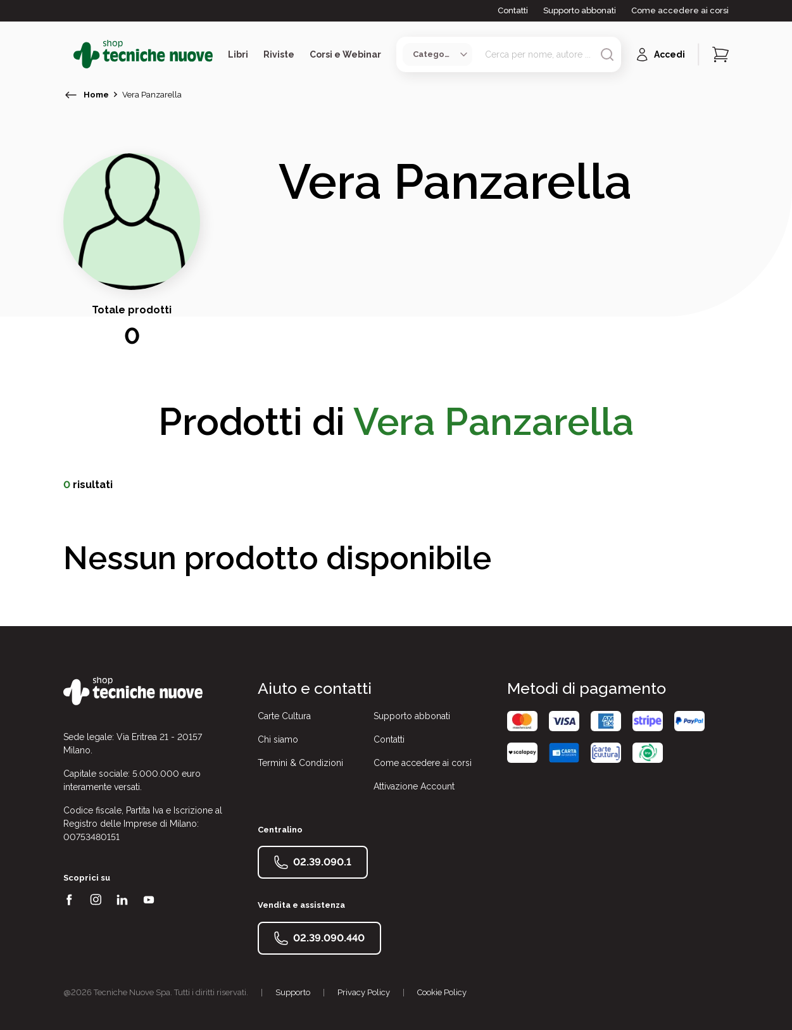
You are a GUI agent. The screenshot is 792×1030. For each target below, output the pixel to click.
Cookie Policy (442, 992)
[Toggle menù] (68, 54)
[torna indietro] (71, 95)
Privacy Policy (363, 992)
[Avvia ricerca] (607, 54)
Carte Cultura (284, 716)
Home (96, 94)
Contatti (513, 10)
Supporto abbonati (579, 10)
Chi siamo (278, 739)
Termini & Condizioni (300, 763)
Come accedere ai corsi (680, 10)
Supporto (292, 992)
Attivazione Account (414, 786)
